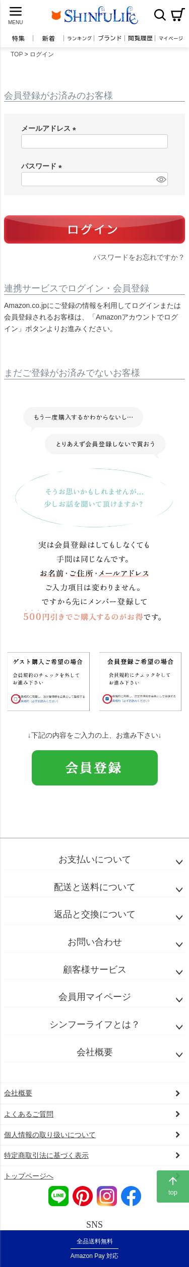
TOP (17, 54)
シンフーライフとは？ (94, 1024)
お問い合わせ (95, 942)
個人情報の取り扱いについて (50, 1135)
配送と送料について (95, 887)
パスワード (43, 166)
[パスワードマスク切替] (160, 179)
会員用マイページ (94, 997)
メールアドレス (50, 128)
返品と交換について (95, 914)
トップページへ (28, 1176)
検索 (160, 15)
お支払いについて (94, 859)
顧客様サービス (95, 970)
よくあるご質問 (28, 1114)
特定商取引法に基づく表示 (46, 1155)
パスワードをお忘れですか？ (139, 257)
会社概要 (95, 1052)
